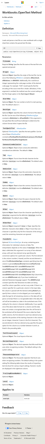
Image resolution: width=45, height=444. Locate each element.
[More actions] (41, 6)
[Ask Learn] (32, 6)
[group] (22, 52)
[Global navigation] (2, 2)
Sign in (41, 2)
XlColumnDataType (14, 242)
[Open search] (37, 2)
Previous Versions (19, 433)
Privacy (14, 435)
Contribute (7, 435)
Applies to (7, 23)
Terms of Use (7, 438)
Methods (18, 7)
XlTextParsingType (32, 115)
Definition (7, 21)
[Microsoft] (22, 2)
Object (12, 72)
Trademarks (17, 438)
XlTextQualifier (21, 128)
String (14, 61)
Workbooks (10, 7)
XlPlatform (19, 78)
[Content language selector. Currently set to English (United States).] (12, 423)
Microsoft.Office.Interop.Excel (18, 33)
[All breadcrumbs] (4, 6)
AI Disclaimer (8, 433)
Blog (27, 433)
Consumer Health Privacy (27, 435)
